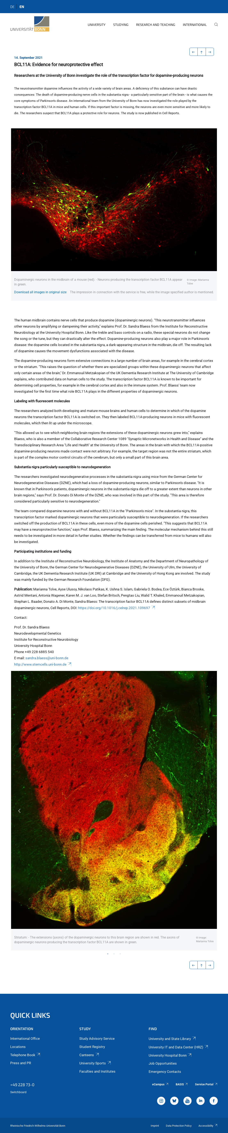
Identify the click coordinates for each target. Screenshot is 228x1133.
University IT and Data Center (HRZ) (179, 1047)
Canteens (89, 1055)
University (96, 24)
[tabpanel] (114, 811)
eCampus (160, 1084)
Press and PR (20, 1063)
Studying (120, 24)
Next (209, 811)
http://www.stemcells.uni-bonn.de (43, 664)
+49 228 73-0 (22, 1084)
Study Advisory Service (97, 1038)
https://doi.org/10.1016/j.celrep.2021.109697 (117, 608)
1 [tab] (108, 954)
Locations (18, 1047)
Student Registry (92, 1047)
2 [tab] (114, 954)
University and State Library (172, 1039)
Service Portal (206, 1084)
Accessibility (208, 1125)
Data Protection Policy (179, 1125)
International (195, 24)
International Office (25, 1038)
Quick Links (30, 1015)
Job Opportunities (163, 1063)
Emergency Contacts (165, 1072)
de (12, 7)
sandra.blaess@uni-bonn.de (46, 658)
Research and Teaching (155, 24)
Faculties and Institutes (97, 1071)
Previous (19, 811)
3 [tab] (120, 954)
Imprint (155, 1125)
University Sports (95, 1063)
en (21, 7)
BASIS (182, 1084)
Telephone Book (25, 1055)
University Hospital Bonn (170, 1055)
